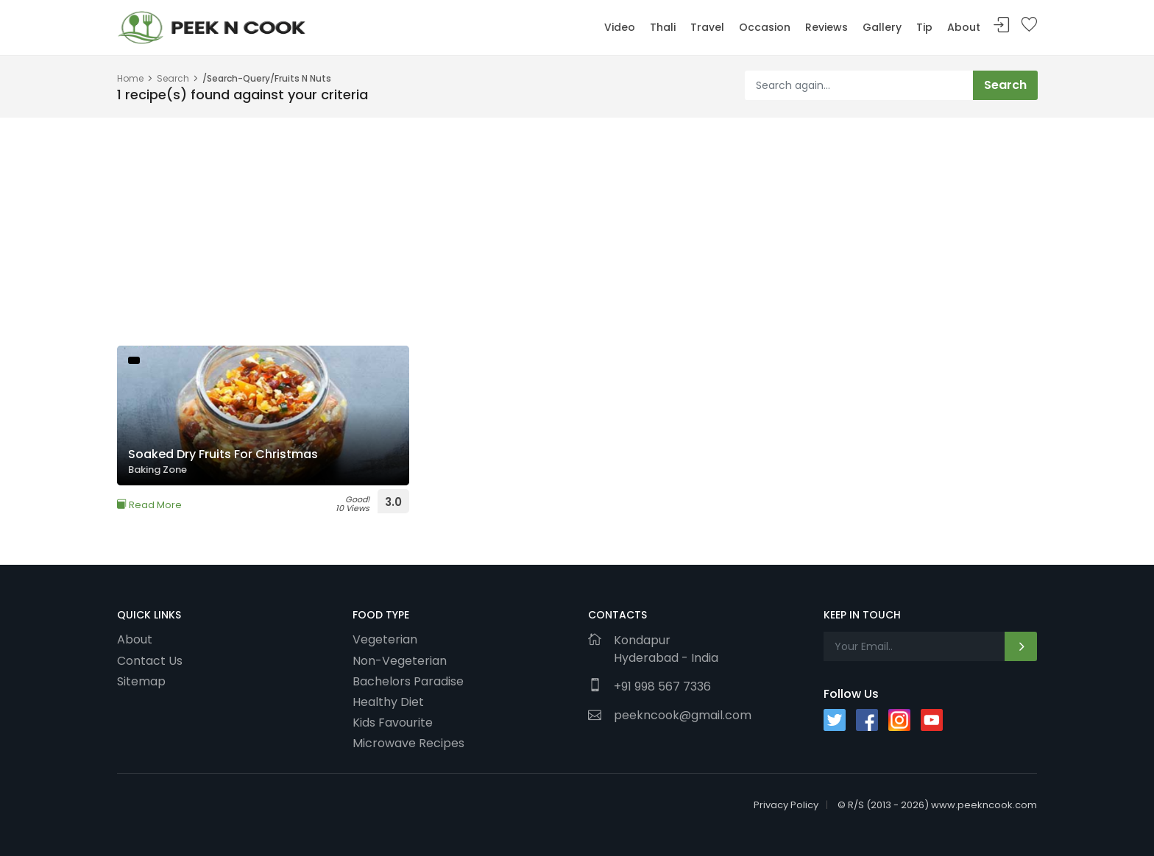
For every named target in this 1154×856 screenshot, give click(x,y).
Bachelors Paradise (408, 681)
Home (130, 78)
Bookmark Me (1029, 25)
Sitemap (141, 681)
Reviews (826, 27)
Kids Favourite (393, 722)
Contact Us (150, 660)
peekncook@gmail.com (682, 715)
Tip (924, 27)
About (963, 27)
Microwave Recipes (408, 742)
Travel (707, 27)
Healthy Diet (388, 701)
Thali (663, 27)
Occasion (764, 27)
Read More (149, 505)
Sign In (1002, 25)
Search (173, 78)
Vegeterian (385, 639)
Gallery (882, 27)
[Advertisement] (558, 221)
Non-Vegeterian (400, 660)
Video (619, 27)
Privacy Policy (786, 805)
